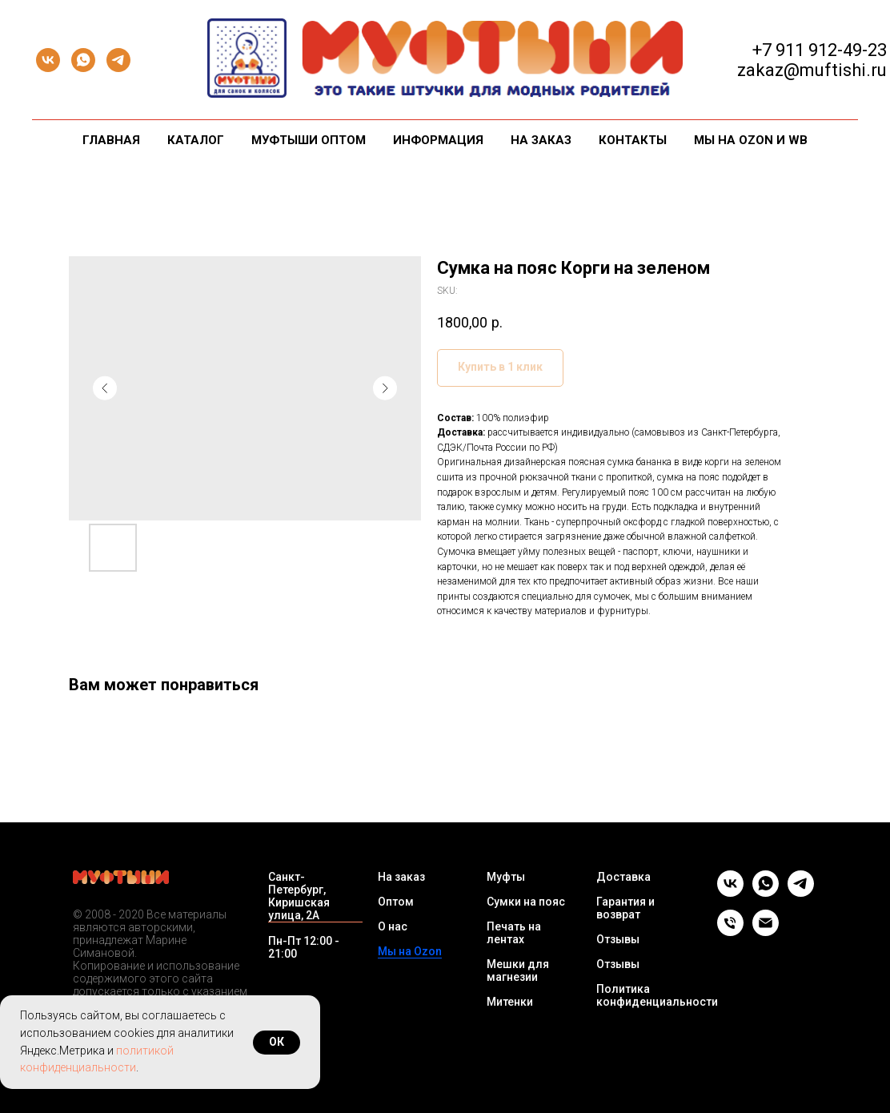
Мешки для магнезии (518, 970)
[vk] (48, 60)
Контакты (633, 140)
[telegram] (118, 60)
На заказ (541, 140)
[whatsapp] (83, 60)
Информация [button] (438, 140)
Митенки (510, 1001)
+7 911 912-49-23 (819, 50)
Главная (111, 140)
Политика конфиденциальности (657, 995)
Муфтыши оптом (308, 140)
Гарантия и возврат (625, 908)
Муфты (506, 876)
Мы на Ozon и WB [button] (751, 140)
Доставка (623, 876)
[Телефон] (730, 931)
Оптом (396, 901)
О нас (392, 926)
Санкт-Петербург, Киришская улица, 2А (299, 896)
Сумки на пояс (526, 901)
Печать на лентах (514, 933)
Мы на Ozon (410, 951)
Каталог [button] (195, 140)
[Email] (765, 931)
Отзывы (617, 939)
